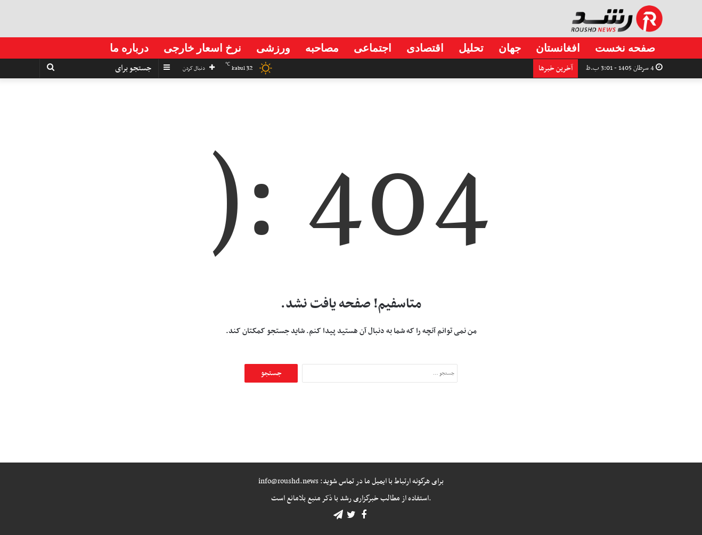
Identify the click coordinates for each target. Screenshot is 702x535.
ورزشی (273, 48)
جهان (510, 48)
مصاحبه (322, 48)
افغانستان (558, 48)
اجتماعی (372, 48)
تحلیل (471, 48)
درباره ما (129, 48)
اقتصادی (425, 48)
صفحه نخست (625, 48)
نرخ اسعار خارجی (202, 48)
